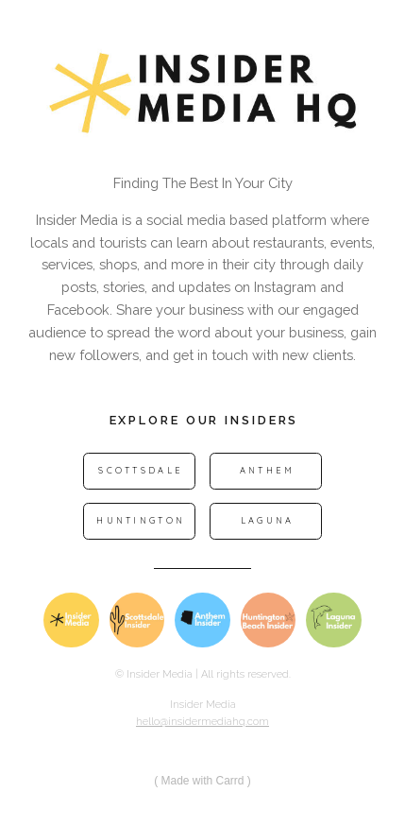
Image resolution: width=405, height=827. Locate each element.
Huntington (140, 520)
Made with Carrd (202, 780)
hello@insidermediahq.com (202, 721)
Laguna (268, 520)
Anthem (267, 470)
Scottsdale (140, 470)
